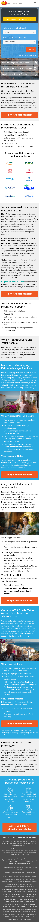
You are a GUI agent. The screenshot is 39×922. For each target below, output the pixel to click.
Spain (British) (26, 911)
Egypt (9, 891)
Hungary (18, 894)
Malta (35, 899)
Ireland (34, 894)
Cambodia (34, 881)
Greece (5, 894)
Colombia (22, 884)
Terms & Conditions (18, 838)
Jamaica (14, 896)
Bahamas (27, 876)
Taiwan (18, 914)
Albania (5, 876)
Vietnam (21, 919)
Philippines (23, 906)
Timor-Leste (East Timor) (17, 916)
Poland (29, 906)
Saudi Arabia (20, 909)
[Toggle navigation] (35, 3)
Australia (16, 876)
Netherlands (7, 904)
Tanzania (23, 914)
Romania (8, 909)
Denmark (34, 889)
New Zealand (16, 904)
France (19, 891)
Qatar (3, 909)
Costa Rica (29, 884)
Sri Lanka (33, 911)
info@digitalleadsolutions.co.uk (19, 845)
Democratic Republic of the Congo (21, 889)
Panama (4, 906)
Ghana (35, 891)
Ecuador (4, 891)
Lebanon (15, 899)
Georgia (24, 891)
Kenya (28, 896)
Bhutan (32, 879)
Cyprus (31, 886)
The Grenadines (31, 914)
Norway (23, 904)
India (23, 894)
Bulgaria (20, 881)
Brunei (15, 881)
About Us (6, 838)
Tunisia (27, 916)
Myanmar (26, 901)
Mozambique (19, 901)
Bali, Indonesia (9, 879)
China (17, 884)
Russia (14, 909)
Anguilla (10, 876)
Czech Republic (6, 889)
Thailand (7, 916)
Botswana (4, 881)
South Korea (14, 911)
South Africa (6, 911)
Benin (27, 879)
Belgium (22, 879)
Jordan (23, 896)
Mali (31, 899)
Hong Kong (11, 894)
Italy (9, 896)
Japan (18, 896)
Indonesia (28, 894)
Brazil (10, 881)
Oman (27, 904)
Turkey (32, 916)
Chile (13, 884)
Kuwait (33, 896)
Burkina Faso (27, 881)
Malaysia (26, 899)
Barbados (16, 879)
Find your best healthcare (19, 115)
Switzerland (11, 914)
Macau (32, 901)
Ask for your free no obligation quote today (19, 827)
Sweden (5, 914)
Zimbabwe (27, 919)
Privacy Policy (31, 838)
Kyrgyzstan (5, 899)
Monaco (12, 901)
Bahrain (33, 876)
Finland (14, 891)
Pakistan (32, 904)
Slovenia (34, 909)
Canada (9, 884)
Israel (5, 896)
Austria (22, 876)
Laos (11, 899)
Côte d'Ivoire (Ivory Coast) (12, 886)
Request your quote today (12, 282)
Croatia (22, 886)
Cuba (26, 886)
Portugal (34, 906)
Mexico (7, 901)
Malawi (21, 899)
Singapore (28, 909)
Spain (20, 911)
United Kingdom (13, 919)
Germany (29, 891)
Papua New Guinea (13, 906)
